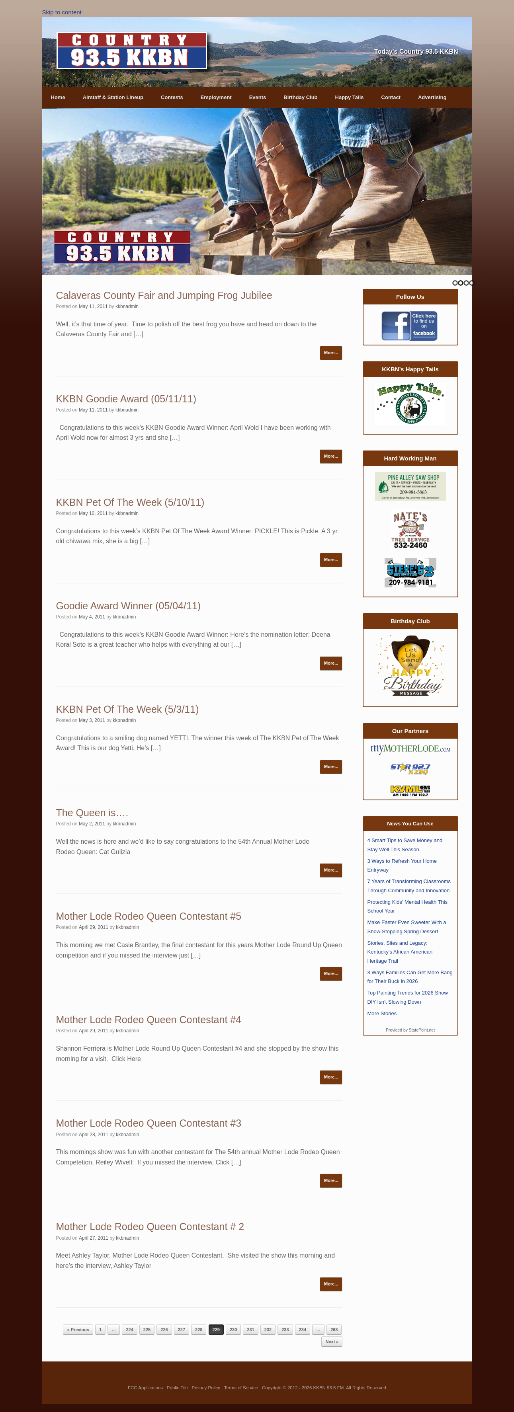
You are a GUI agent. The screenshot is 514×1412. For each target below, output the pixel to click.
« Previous (78, 1329)
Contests (172, 97)
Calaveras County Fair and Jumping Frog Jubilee (164, 295)
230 (233, 1329)
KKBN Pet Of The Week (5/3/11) (127, 709)
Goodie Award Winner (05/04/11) (128, 605)
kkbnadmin (127, 306)
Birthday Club (300, 97)
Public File (177, 1387)
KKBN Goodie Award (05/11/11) (126, 398)
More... (331, 352)
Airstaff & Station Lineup (113, 97)
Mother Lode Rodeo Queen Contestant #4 (149, 1019)
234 (302, 1329)
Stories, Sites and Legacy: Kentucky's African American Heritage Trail (400, 952)
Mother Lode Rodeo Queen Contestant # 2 (150, 1226)
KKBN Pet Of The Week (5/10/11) (130, 502)
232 (268, 1329)
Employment (216, 97)
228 (198, 1329)
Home (58, 97)
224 (129, 1329)
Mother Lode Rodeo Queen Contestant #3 (149, 1123)
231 (250, 1329)
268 (334, 1329)
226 (164, 1329)
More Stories (382, 1013)
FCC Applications (145, 1387)
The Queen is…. (92, 812)
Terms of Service (241, 1387)
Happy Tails (349, 97)
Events (257, 97)
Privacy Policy (206, 1387)
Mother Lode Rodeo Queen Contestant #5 (149, 916)
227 (181, 1329)
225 (146, 1329)
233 (285, 1329)
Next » (331, 1341)
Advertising (432, 97)
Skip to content (62, 12)
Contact (391, 97)
